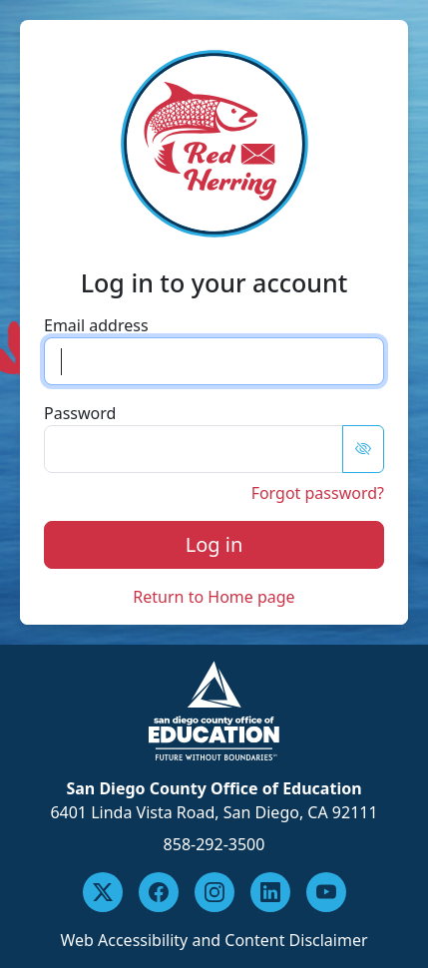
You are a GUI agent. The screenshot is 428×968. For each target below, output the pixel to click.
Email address (96, 325)
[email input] (214, 361)
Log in (214, 544)
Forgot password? (317, 493)
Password (80, 413)
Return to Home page (213, 597)
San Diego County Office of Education (213, 788)
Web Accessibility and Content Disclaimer (213, 940)
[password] (193, 449)
